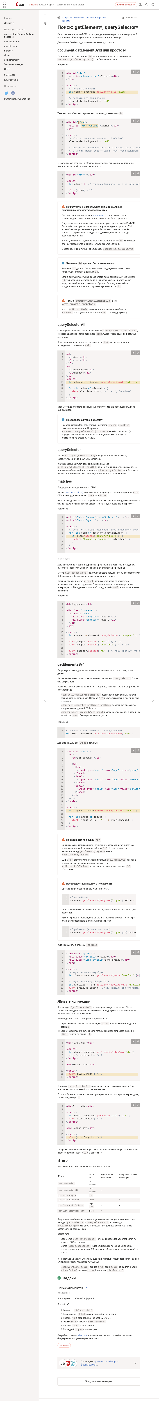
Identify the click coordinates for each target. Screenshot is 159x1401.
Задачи (69, 1270)
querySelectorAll (71, 322)
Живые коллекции (73, 995)
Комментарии (11, 80)
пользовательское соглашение (88, 1397)
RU (4, 7)
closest (63, 555)
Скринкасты (77, 4)
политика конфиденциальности (89, 1394)
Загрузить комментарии (99, 1373)
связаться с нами (118, 1397)
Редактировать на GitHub (17, 99)
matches (64, 478)
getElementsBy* (70, 660)
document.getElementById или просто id (91, 50)
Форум (50, 4)
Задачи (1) (9, 75)
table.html (82, 1327)
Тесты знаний (63, 4)
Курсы (42, 4)
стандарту (98, 214)
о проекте (114, 1394)
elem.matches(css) (73, 489)
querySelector (69, 447)
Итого (62, 1153)
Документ (9, 23)
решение (64, 1337)
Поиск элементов (70, 1280)
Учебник (33, 4)
